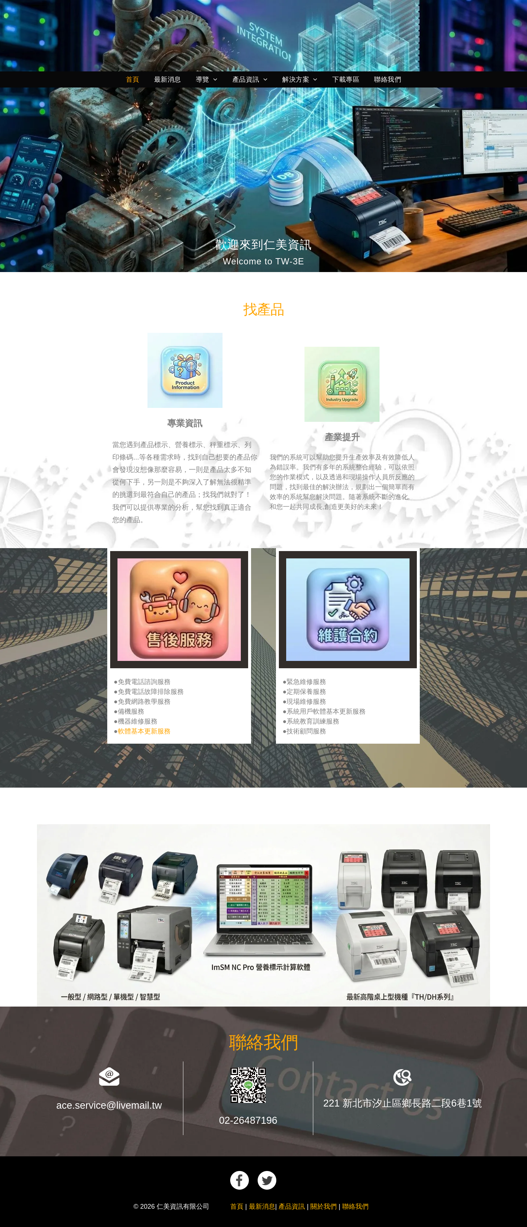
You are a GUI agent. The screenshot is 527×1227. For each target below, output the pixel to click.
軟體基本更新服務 (144, 731)
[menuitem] (133, 79)
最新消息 (262, 1206)
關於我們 (323, 1206)
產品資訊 (292, 1206)
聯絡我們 (263, 1042)
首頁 (236, 1206)
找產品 (263, 309)
